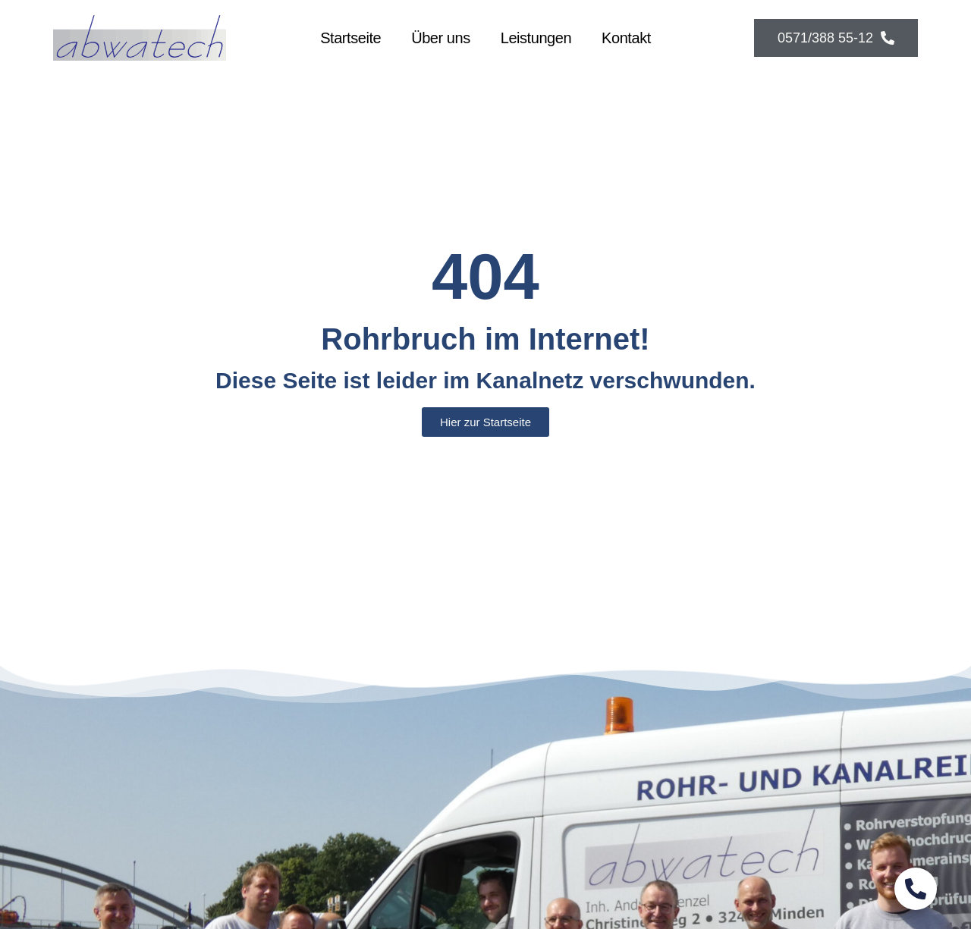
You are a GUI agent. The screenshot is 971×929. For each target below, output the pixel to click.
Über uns (440, 38)
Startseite (350, 38)
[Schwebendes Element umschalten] (915, 889)
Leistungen (536, 38)
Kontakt (626, 38)
